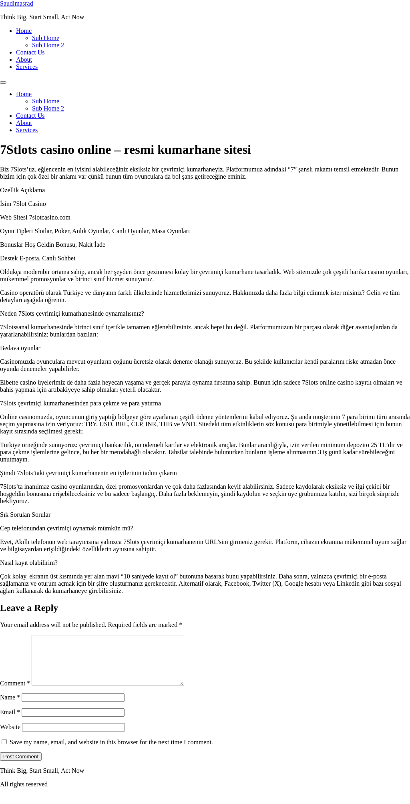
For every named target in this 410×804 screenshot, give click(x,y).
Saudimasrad (16, 3)
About (24, 59)
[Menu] (3, 82)
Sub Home (45, 37)
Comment (15, 692)
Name (10, 706)
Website (10, 736)
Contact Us (30, 52)
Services (27, 66)
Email (10, 721)
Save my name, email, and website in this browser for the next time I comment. (111, 751)
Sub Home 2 (48, 45)
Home (24, 30)
